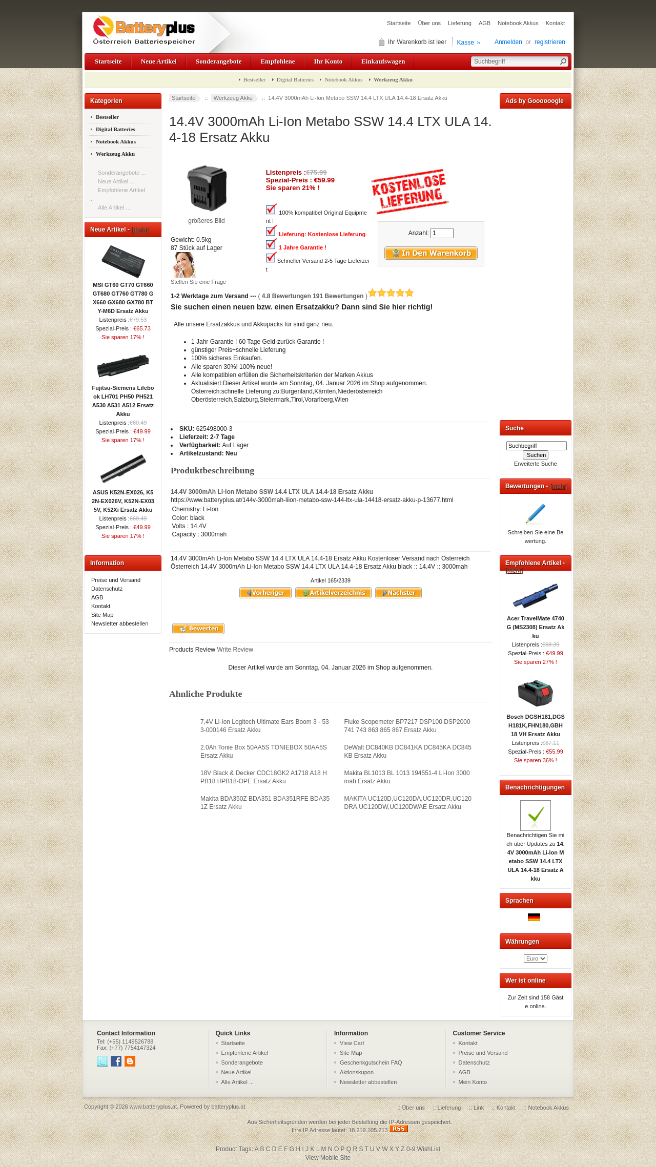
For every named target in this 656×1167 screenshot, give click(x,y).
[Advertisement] (535, 262)
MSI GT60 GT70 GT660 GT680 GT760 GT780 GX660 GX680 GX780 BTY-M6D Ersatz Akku (123, 295)
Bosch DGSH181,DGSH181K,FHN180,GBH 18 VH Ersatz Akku (535, 722)
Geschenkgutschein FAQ (371, 1062)
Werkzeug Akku (233, 98)
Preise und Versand (115, 580)
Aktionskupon (357, 1072)
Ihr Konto (328, 61)
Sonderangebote (218, 61)
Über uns (429, 23)
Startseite (399, 23)
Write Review (234, 649)
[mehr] (140, 229)
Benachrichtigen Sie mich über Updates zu (535, 854)
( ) (336, 296)
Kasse (465, 42)
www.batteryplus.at (153, 1106)
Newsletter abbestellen (119, 623)
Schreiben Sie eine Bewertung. (536, 533)
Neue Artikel (159, 61)
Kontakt (555, 23)
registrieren (550, 42)
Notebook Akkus (518, 23)
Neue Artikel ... (116, 181)
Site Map (102, 615)
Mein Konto (473, 1082)
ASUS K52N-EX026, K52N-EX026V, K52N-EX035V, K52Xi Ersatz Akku (123, 498)
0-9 (410, 1149)
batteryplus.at (228, 1106)
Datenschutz (106, 589)
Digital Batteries (295, 79)
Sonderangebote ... (122, 173)
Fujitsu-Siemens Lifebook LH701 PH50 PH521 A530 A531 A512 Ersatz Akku (123, 398)
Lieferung (459, 23)
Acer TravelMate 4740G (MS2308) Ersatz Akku (536, 624)
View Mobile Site (328, 1157)
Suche (514, 428)
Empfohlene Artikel (245, 1053)
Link (479, 1108)
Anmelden (508, 42)
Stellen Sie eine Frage (198, 282)
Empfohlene (277, 61)
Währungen (522, 941)
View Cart (352, 1043)
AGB (484, 23)
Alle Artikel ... (114, 207)
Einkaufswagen (383, 61)
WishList (428, 1149)
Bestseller (254, 79)
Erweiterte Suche (535, 464)
